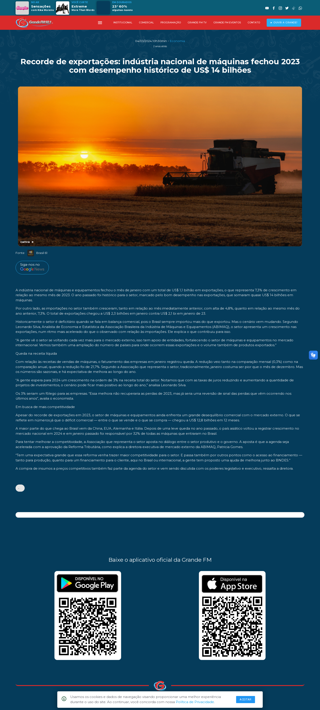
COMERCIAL (146, 22)
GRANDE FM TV (197, 22)
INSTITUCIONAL (122, 22)
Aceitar (246, 699)
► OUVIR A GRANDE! (284, 22)
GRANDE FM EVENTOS (227, 22)
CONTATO (254, 22)
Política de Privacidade (195, 702)
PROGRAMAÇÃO (170, 22)
